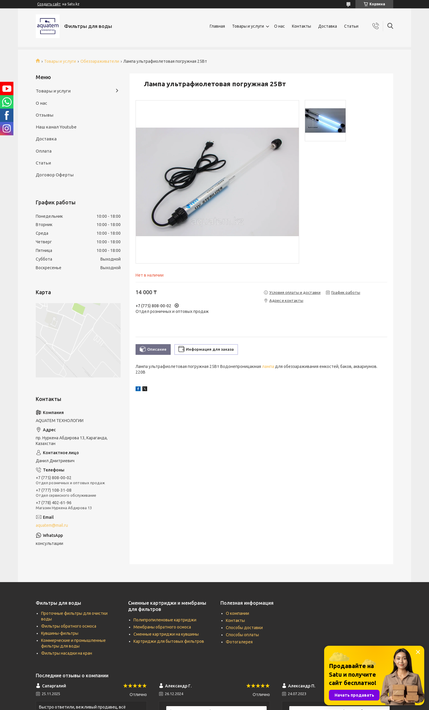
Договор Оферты (55, 174)
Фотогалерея (239, 642)
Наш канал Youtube (56, 126)
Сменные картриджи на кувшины (166, 634)
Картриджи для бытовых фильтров (168, 641)
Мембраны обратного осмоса (162, 627)
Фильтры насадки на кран (66, 653)
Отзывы (44, 114)
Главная (217, 26)
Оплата (44, 150)
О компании (237, 613)
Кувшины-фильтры (59, 633)
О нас (279, 26)
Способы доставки (244, 627)
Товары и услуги (248, 26)
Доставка (327, 26)
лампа (268, 366)
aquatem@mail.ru (52, 525)
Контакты (301, 26)
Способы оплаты (242, 634)
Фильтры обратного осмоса (68, 626)
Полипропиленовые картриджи (164, 619)
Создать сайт (49, 4)
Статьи (351, 26)
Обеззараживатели (99, 61)
